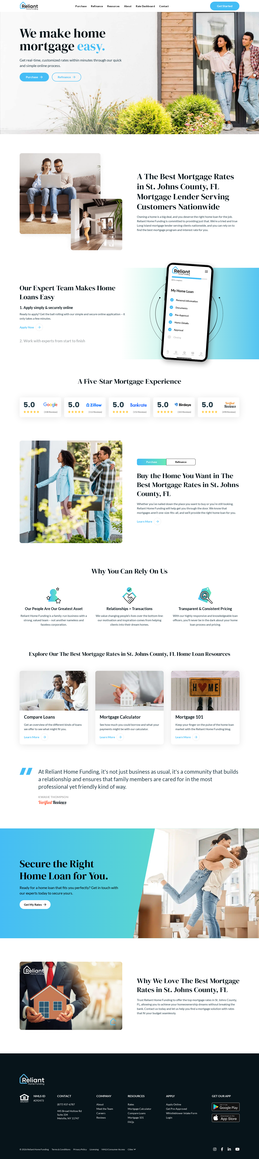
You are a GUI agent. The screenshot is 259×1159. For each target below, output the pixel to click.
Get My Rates (33, 904)
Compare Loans (137, 1113)
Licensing (94, 1149)
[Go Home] (29, 5)
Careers (100, 1113)
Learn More (144, 521)
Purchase (81, 6)
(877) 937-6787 (66, 1104)
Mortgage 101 (136, 1117)
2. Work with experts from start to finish (52, 341)
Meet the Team (104, 1108)
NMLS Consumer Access (113, 1149)
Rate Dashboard (145, 6)
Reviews (101, 1117)
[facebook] (222, 1149)
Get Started (224, 6)
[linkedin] (229, 1149)
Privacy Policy (80, 1149)
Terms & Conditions (61, 1149)
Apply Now (27, 327)
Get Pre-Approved (176, 1108)
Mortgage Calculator (139, 1108)
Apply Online (173, 1104)
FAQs (131, 1121)
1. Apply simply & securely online (46, 307)
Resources (113, 6)
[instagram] (214, 1149)
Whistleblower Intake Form (181, 1113)
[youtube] (237, 1149)
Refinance (97, 6)
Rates (131, 1104)
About (128, 6)
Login (169, 1117)
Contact (164, 6)
